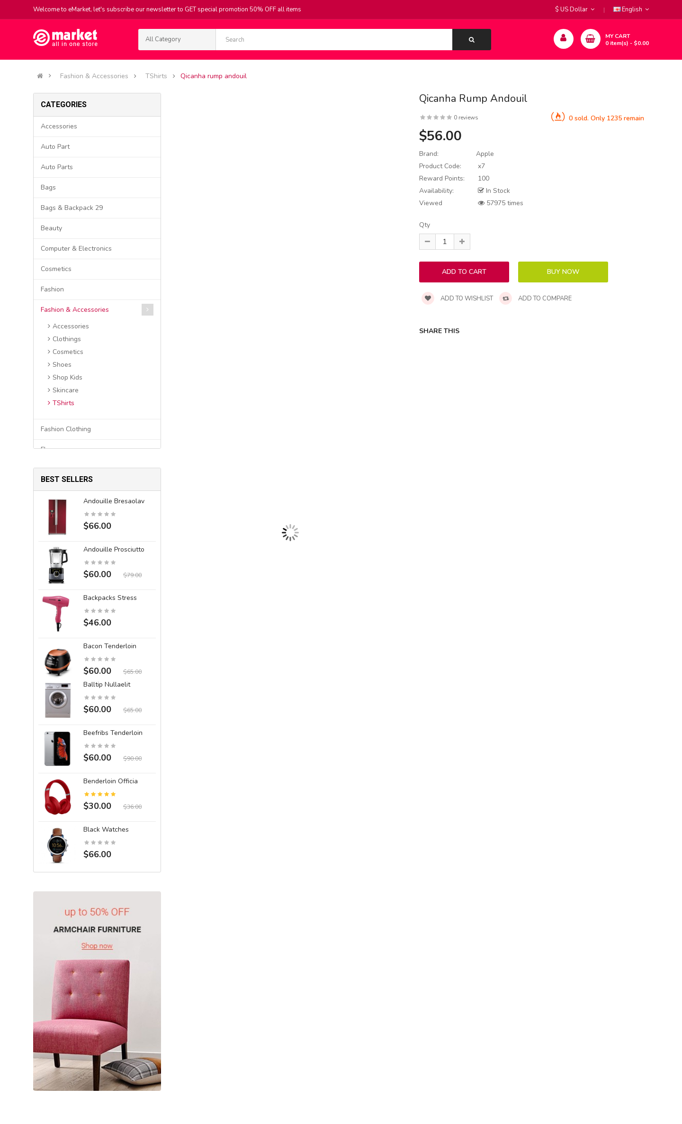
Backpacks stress (110, 597)
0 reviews (466, 117)
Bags (48, 187)
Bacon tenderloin (109, 646)
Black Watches (106, 829)
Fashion (52, 289)
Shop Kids (67, 377)
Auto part (55, 146)
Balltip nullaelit (106, 684)
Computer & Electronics (76, 248)
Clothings (67, 339)
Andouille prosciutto (113, 549)
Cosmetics (56, 268)
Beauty (51, 228)
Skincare (66, 390)
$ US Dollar (574, 9)
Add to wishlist (457, 298)
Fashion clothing (66, 429)
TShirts (156, 76)
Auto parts (57, 167)
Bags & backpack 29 (72, 207)
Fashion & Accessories (94, 76)
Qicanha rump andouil (213, 76)
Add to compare (535, 298)
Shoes (62, 364)
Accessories (59, 126)
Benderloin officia (110, 781)
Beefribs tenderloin (113, 732)
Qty (424, 224)
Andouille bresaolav (113, 501)
